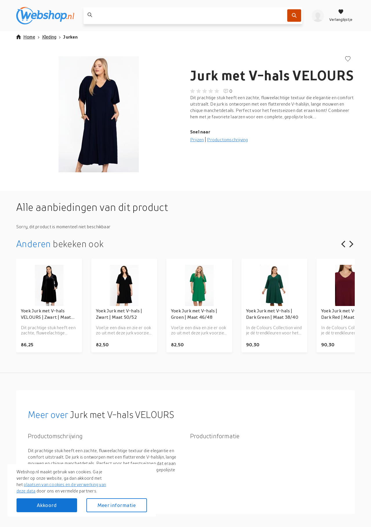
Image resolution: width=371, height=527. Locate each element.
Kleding (49, 36)
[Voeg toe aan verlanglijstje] (347, 59)
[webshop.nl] (45, 15)
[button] (98, 114)
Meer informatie (116, 505)
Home (25, 36)
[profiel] (318, 16)
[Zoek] (294, 15)
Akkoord (47, 505)
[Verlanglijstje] (341, 16)
